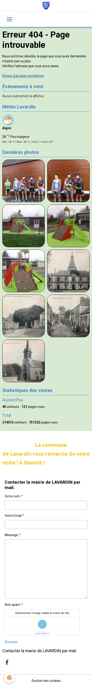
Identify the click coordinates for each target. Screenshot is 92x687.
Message (11, 535)
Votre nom (12, 496)
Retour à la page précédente (23, 76)
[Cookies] (9, 677)
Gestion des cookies (46, 681)
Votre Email (13, 515)
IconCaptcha (41, 633)
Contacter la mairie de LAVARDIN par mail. (39, 651)
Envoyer (11, 642)
